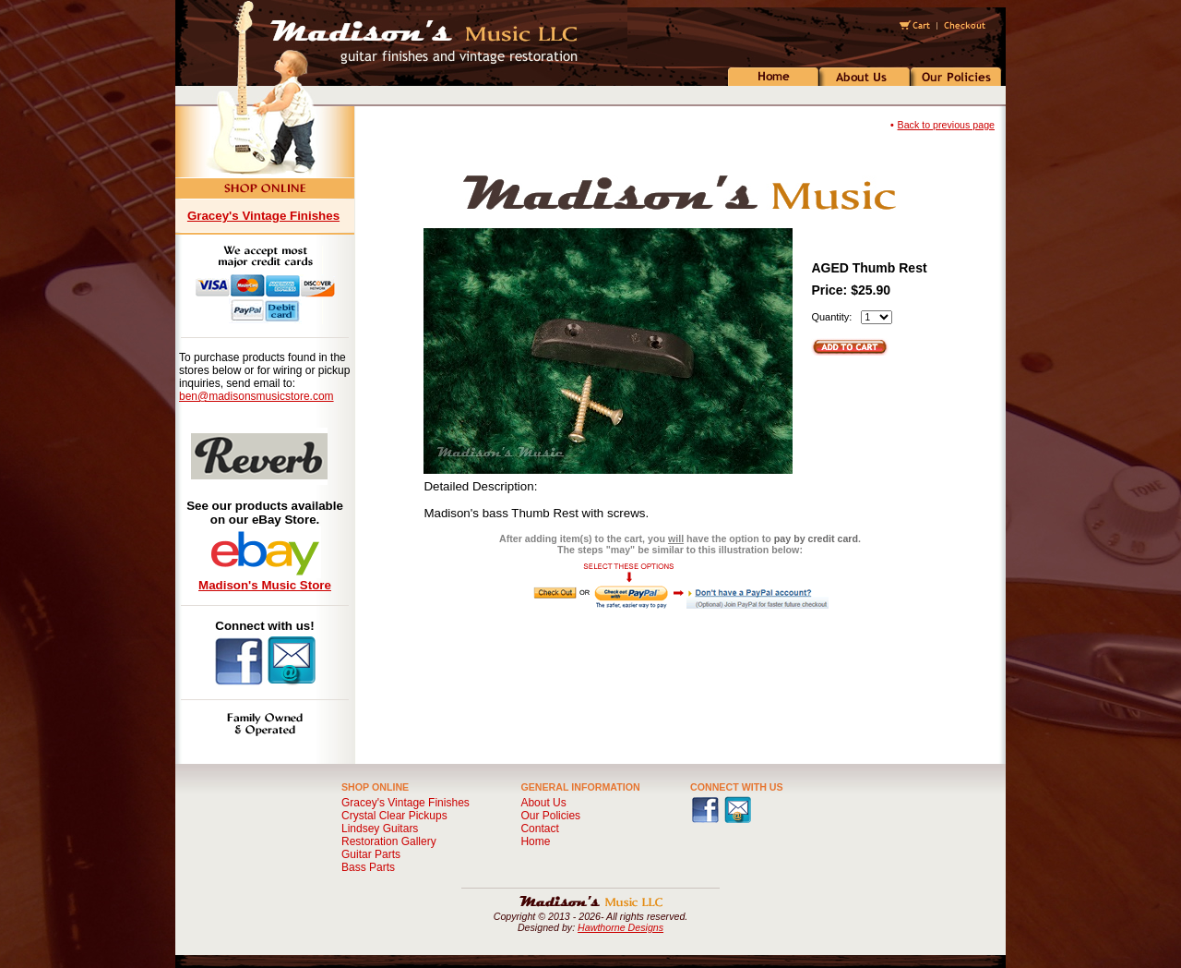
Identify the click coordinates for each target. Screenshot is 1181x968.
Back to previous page (946, 124)
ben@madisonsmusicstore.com (256, 396)
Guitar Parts (370, 854)
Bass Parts (368, 867)
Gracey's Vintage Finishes (263, 216)
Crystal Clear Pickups (394, 815)
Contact (539, 828)
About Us (543, 802)
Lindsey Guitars (379, 828)
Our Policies (550, 815)
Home (535, 841)
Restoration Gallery (388, 841)
